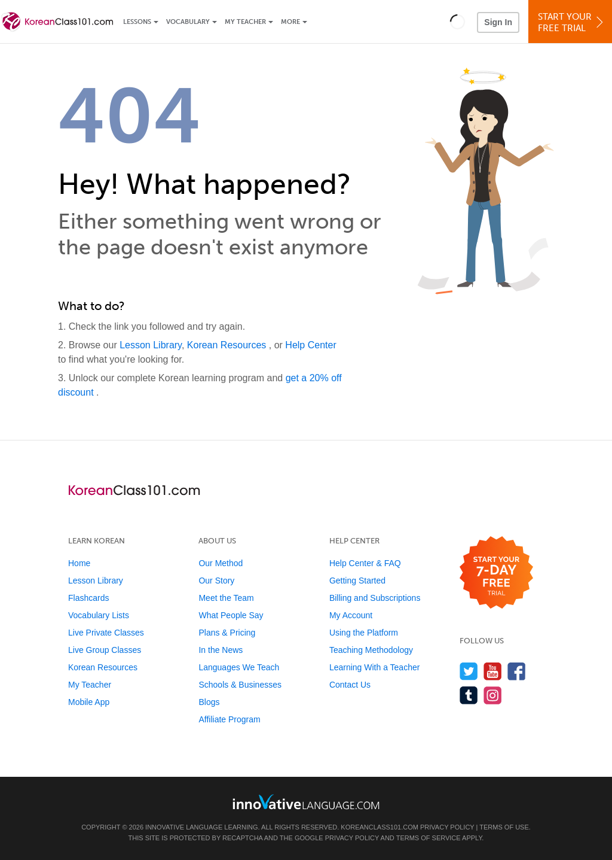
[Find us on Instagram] (493, 695)
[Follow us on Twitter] (469, 671)
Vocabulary (188, 22)
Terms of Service (428, 837)
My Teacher (245, 22)
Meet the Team (225, 598)
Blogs (208, 702)
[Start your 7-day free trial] (496, 573)
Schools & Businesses (239, 684)
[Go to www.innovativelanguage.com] (306, 802)
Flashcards (88, 598)
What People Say (230, 615)
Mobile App (88, 702)
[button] (457, 21)
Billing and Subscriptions (375, 598)
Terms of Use (504, 827)
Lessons (137, 22)
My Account (350, 615)
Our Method (220, 563)
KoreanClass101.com (379, 827)
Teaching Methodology (371, 650)
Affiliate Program (229, 719)
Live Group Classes (104, 650)
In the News (220, 650)
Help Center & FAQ (365, 563)
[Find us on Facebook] (516, 671)
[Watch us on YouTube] (493, 671)
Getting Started (357, 580)
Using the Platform (363, 632)
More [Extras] (290, 22)
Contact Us (350, 684)
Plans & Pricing (226, 632)
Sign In (498, 22)
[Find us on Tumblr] (469, 695)
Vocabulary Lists (98, 615)
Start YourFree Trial (572, 22)
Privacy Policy (447, 827)
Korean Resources (228, 345)
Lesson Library (151, 345)
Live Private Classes (106, 632)
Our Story (216, 580)
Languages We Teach (238, 667)
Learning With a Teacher (374, 667)
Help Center (310, 345)
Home (79, 563)
